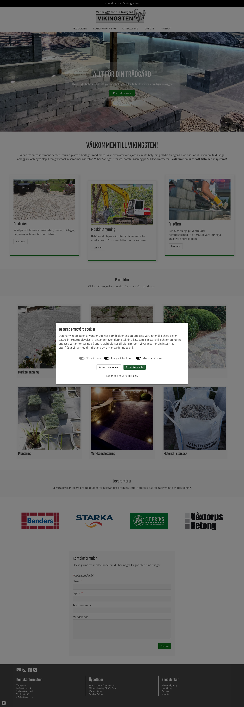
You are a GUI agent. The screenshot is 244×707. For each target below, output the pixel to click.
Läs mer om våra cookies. (122, 376)
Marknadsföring (152, 358)
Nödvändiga (93, 358)
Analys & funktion (122, 358)
